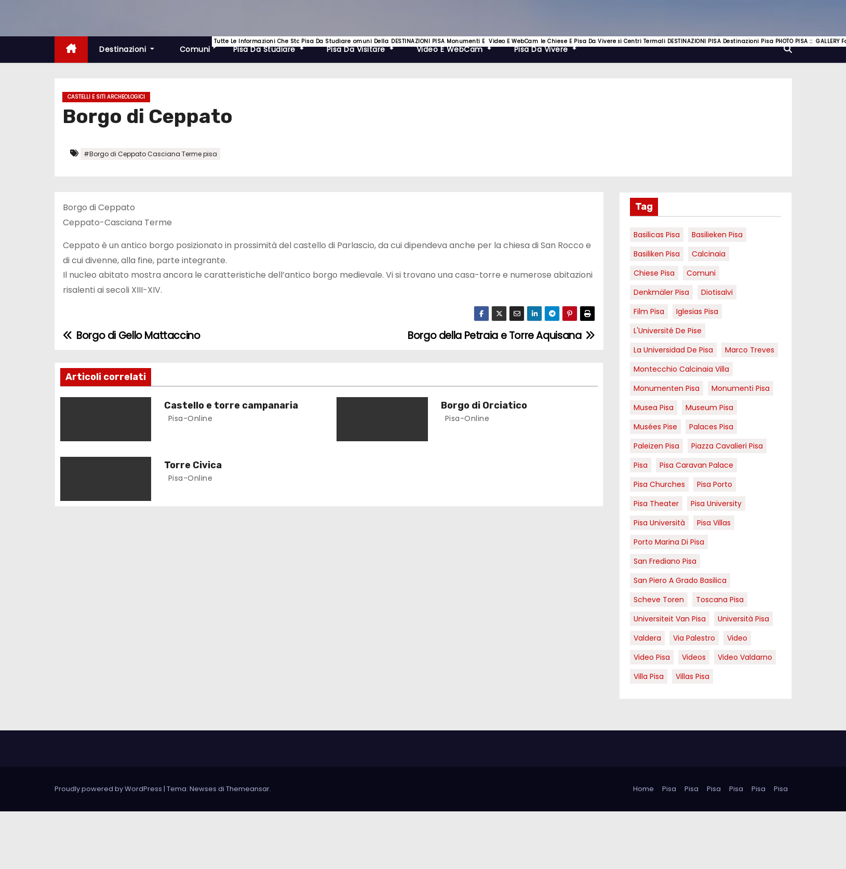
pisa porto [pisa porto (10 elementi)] (714, 484)
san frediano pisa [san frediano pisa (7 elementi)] (665, 561)
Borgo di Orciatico (484, 405)
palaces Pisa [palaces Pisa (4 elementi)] (711, 427)
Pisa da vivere (551, 45)
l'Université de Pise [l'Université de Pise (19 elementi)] (668, 330)
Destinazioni (126, 49)
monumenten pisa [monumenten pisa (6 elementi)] (667, 388)
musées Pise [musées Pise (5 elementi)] (655, 427)
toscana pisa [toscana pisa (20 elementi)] (720, 599)
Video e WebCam (460, 45)
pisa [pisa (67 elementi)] (641, 465)
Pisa (669, 789)
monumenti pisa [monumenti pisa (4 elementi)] (740, 388)
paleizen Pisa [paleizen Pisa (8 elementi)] (656, 446)
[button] (788, 49)
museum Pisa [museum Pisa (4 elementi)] (709, 407)
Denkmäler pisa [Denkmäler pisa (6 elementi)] (661, 292)
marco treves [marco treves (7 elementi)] (749, 350)
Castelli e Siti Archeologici (106, 97)
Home (643, 789)
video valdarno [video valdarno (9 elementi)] (745, 657)
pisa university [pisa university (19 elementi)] (716, 503)
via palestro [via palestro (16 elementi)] (694, 638)
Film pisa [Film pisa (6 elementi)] (649, 311)
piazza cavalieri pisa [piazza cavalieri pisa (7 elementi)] (727, 446)
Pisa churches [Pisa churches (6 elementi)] (659, 484)
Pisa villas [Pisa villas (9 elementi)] (714, 523)
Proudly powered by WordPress (109, 789)
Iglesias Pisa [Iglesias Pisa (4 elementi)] (697, 311)
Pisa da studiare (274, 45)
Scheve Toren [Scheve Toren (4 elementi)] (659, 599)
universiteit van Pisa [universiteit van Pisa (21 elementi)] (670, 619)
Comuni (199, 45)
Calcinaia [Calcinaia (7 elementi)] (709, 254)
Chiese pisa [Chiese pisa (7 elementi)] (654, 273)
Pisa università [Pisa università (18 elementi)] (659, 523)
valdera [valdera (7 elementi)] (647, 638)
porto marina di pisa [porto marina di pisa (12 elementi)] (669, 542)
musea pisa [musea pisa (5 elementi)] (654, 407)
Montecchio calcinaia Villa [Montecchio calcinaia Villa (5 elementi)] (681, 369)
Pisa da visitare (366, 45)
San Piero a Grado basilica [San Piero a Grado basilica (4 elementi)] (680, 580)
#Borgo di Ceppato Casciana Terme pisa (150, 154)
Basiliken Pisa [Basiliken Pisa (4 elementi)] (657, 254)
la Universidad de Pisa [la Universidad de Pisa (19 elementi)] (673, 350)
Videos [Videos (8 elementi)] (694, 657)
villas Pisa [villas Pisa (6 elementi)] (692, 676)
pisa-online (189, 418)
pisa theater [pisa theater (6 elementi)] (656, 503)
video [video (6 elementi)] (737, 638)
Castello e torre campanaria (231, 405)
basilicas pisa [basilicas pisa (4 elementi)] (657, 234)
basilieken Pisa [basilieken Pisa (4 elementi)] (717, 234)
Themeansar (248, 789)
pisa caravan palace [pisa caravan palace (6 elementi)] (696, 465)
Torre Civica (193, 465)
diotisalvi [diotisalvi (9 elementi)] (717, 292)
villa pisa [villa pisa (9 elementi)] (649, 676)
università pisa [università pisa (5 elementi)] (743, 619)
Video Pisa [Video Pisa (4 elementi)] (652, 657)
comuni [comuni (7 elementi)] (701, 273)
